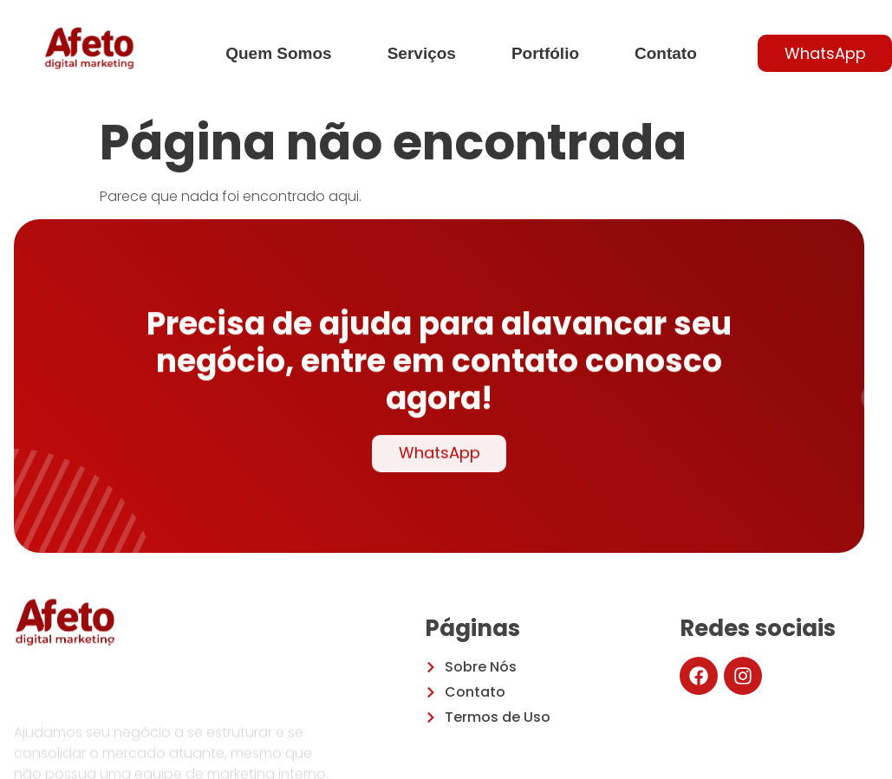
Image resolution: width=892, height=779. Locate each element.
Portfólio (545, 53)
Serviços (421, 53)
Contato (666, 53)
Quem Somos (278, 53)
